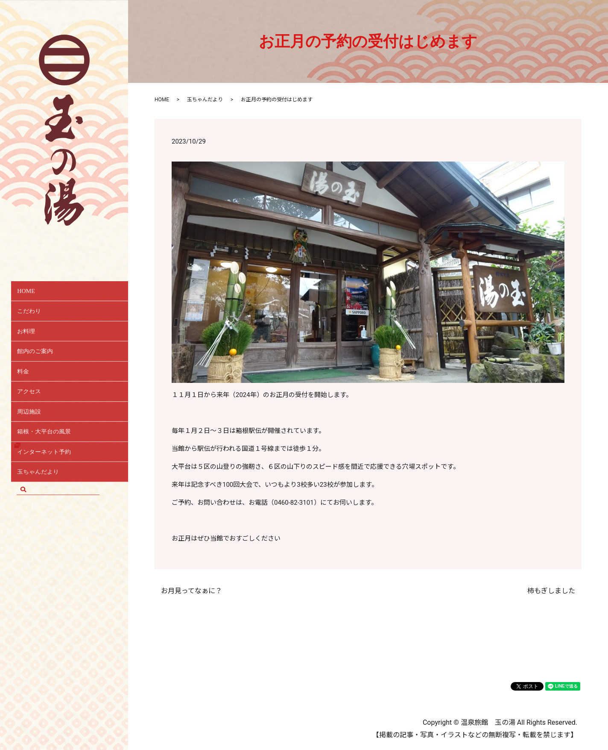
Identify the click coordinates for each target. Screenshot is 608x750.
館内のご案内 (41, 362)
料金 (27, 385)
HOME (31, 292)
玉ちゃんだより (45, 501)
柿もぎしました (551, 591)
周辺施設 (34, 431)
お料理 (30, 339)
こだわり (34, 316)
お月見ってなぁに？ (191, 591)
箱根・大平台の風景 (52, 454)
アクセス (34, 408)
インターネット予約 (52, 478)
